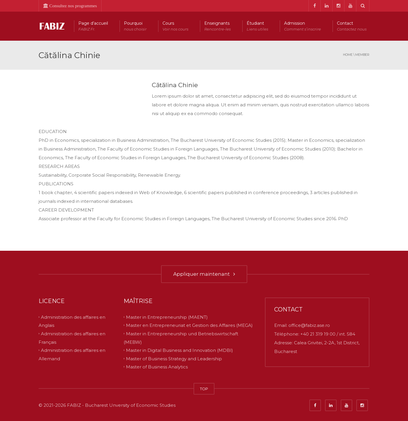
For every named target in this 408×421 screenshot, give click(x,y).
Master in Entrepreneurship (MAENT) (167, 317)
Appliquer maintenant (204, 274)
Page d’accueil (93, 26)
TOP (204, 388)
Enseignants (217, 26)
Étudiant (257, 26)
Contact (352, 26)
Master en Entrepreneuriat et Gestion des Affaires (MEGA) (189, 325)
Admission (302, 26)
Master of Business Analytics (157, 367)
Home (348, 55)
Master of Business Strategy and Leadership (174, 358)
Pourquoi (135, 26)
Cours (175, 26)
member (362, 55)
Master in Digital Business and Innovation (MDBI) (179, 350)
